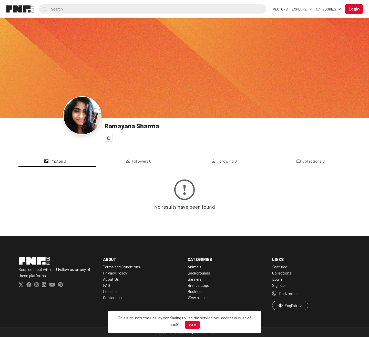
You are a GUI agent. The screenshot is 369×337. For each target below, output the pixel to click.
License (110, 291)
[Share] (109, 138)
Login (277, 279)
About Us (111, 279)
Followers (138, 161)
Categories (326, 9)
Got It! (192, 325)
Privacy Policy (115, 272)
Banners (195, 279)
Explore (300, 9)
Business (195, 291)
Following (224, 161)
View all (194, 297)
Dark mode (285, 293)
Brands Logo (198, 285)
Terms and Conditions (121, 266)
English (288, 305)
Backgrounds (199, 272)
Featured (279, 266)
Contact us (112, 297)
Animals (194, 266)
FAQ (106, 285)
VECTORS (280, 9)
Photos (55, 161)
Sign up (278, 285)
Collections (310, 161)
